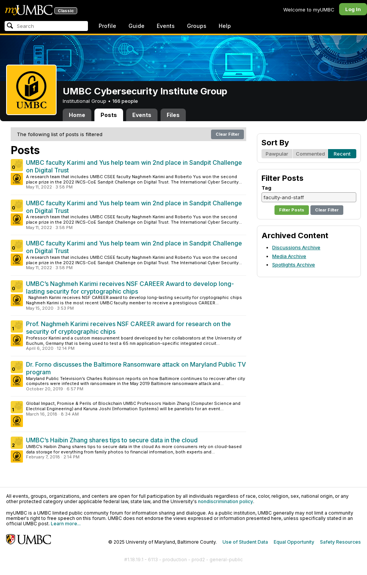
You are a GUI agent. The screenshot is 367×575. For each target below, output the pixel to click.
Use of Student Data (245, 542)
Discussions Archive (296, 247)
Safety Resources (340, 542)
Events (166, 26)
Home (77, 115)
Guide (136, 26)
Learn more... (66, 523)
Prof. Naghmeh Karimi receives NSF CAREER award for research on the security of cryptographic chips (128, 327)
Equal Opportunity (294, 542)
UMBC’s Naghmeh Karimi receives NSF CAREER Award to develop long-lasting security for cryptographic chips (130, 287)
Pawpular (277, 154)
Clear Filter (227, 134)
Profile (107, 26)
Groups (196, 26)
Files (173, 115)
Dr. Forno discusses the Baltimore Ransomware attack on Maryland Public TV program (136, 368)
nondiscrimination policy (225, 501)
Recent (342, 154)
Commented (310, 154)
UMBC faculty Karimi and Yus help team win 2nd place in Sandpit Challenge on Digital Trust (134, 166)
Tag (266, 188)
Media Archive (289, 256)
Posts (109, 115)
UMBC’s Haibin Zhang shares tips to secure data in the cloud (112, 440)
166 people (125, 101)
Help (225, 26)
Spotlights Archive (293, 265)
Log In (353, 9)
